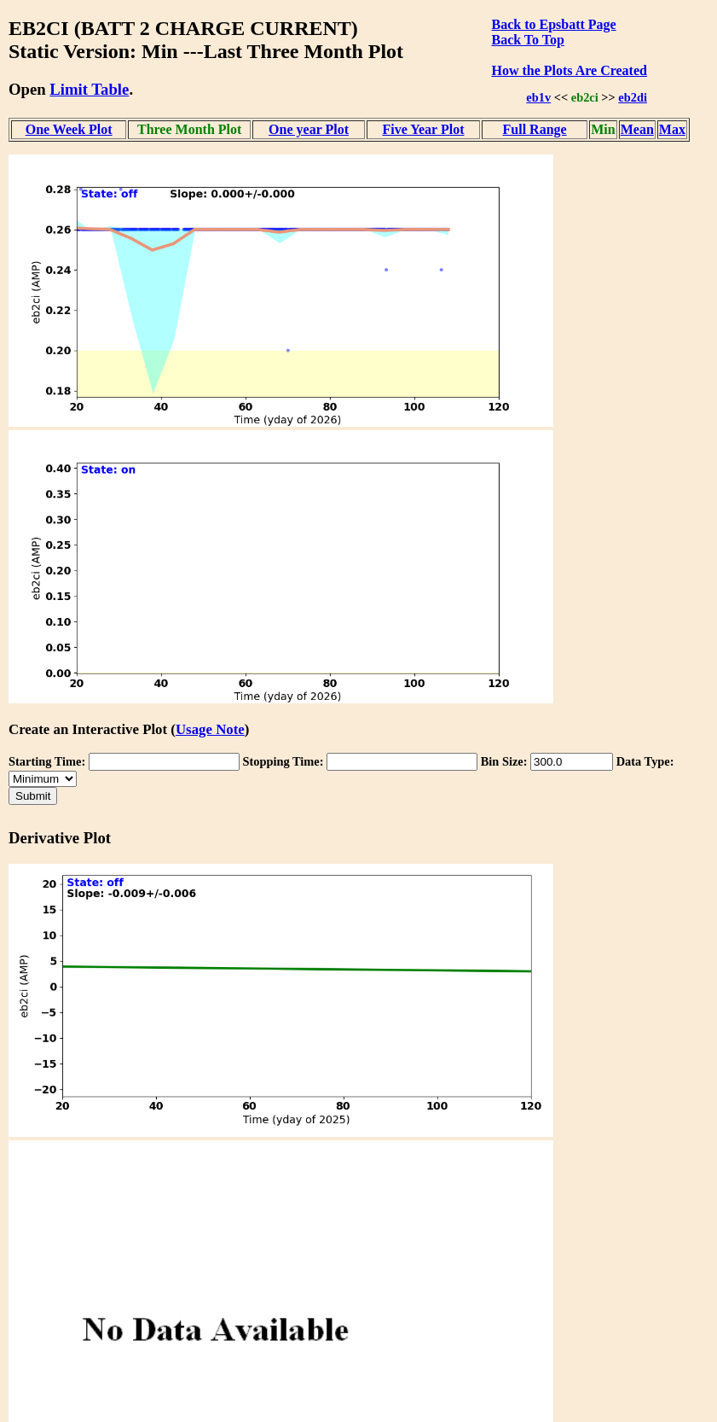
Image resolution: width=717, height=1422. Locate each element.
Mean (637, 129)
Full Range (535, 129)
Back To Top (527, 39)
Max (672, 129)
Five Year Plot (424, 129)
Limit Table (89, 89)
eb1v (538, 97)
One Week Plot (69, 129)
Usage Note (210, 729)
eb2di (632, 97)
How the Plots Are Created (568, 70)
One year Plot (309, 129)
